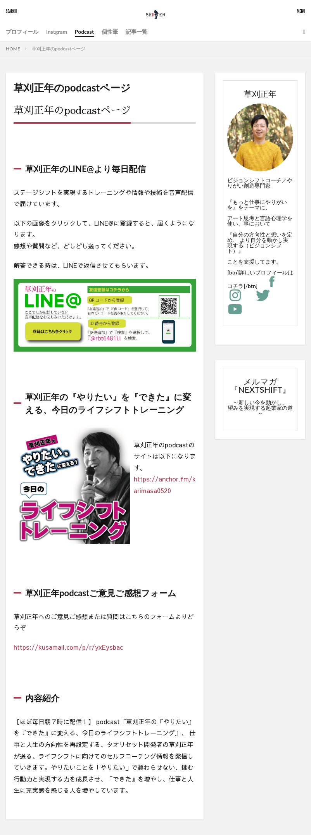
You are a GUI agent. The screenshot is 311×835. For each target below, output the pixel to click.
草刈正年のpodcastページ (58, 49)
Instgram (56, 31)
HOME (13, 49)
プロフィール (22, 31)
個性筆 (110, 31)
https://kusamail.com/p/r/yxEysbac (68, 647)
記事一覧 (137, 31)
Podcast (85, 31)
